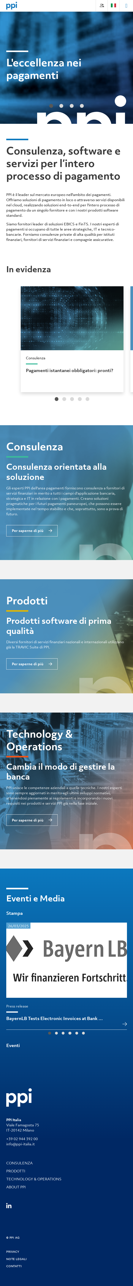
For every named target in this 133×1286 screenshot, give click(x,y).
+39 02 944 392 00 (22, 1138)
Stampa (14, 913)
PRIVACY (12, 1252)
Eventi (13, 1045)
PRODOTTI (15, 1171)
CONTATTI (14, 1266)
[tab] (56, 399)
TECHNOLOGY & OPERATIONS (34, 1179)
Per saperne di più (27, 530)
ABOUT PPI (16, 1187)
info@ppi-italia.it (20, 1144)
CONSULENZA (19, 1163)
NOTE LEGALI (16, 1259)
